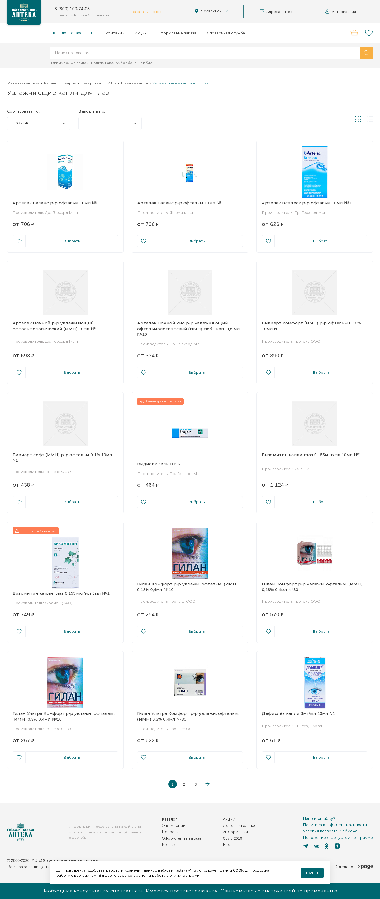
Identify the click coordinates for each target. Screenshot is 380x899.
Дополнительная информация (239, 828)
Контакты (171, 844)
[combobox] (38, 123)
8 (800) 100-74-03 (72, 8)
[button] (366, 53)
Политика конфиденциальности (335, 824)
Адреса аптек (275, 11)
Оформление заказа (176, 33)
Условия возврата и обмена (330, 831)
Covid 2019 (232, 838)
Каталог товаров (60, 83)
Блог (227, 844)
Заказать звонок (146, 12)
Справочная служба (226, 33)
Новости (170, 832)
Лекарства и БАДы (98, 83)
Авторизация (340, 11)
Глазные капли (134, 83)
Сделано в (354, 866)
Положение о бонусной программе (338, 837)
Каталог (169, 819)
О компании (113, 33)
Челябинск (211, 11)
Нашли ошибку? (319, 818)
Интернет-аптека (23, 83)
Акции (141, 33)
